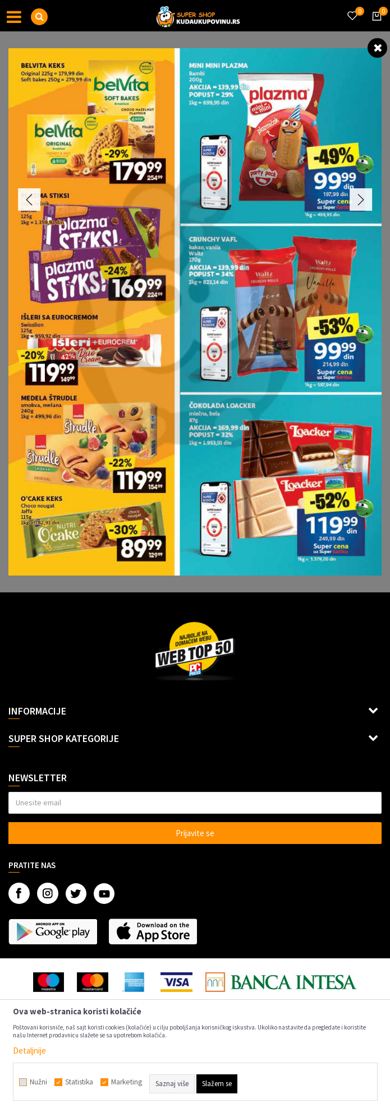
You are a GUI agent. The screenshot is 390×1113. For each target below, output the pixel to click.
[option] (195, 312)
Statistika (79, 1082)
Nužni (38, 1082)
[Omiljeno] (352, 9)
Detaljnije (29, 1050)
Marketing (126, 1082)
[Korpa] (375, 26)
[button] (39, 16)
